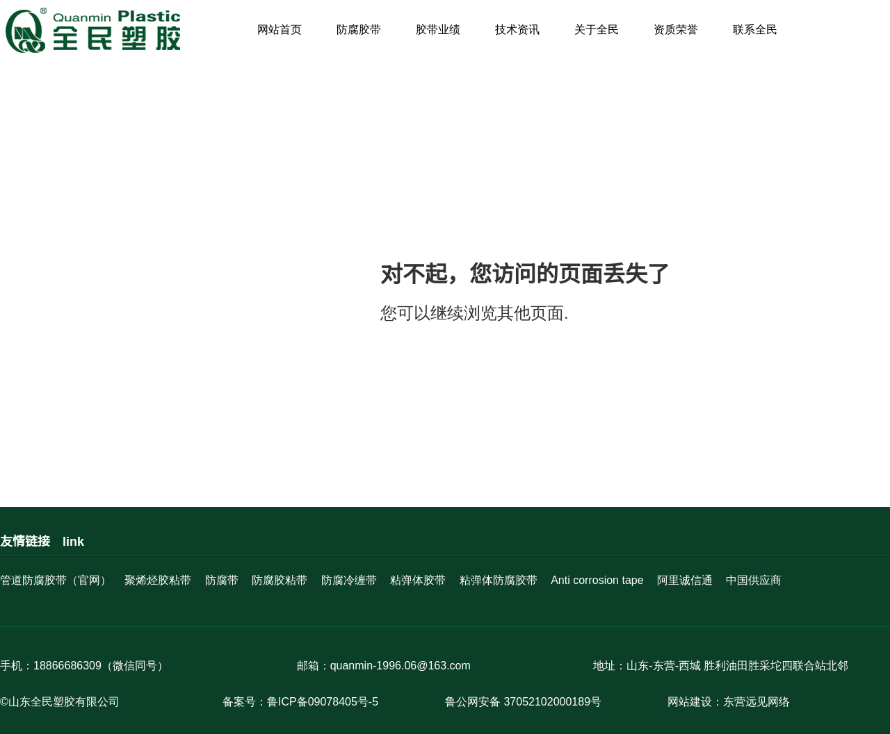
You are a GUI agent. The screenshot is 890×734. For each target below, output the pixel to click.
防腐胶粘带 (279, 580)
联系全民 (755, 29)
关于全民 (596, 29)
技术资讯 (517, 29)
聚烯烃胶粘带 (157, 580)
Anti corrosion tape (597, 580)
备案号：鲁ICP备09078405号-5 (300, 702)
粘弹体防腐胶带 (498, 580)
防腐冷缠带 (349, 580)
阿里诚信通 (685, 580)
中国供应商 (754, 580)
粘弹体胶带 (418, 580)
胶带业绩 (438, 29)
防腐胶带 (359, 29)
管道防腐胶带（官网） (55, 580)
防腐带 (221, 580)
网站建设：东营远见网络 (729, 702)
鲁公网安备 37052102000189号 (523, 702)
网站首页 (279, 29)
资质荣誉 (676, 29)
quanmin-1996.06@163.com (400, 666)
